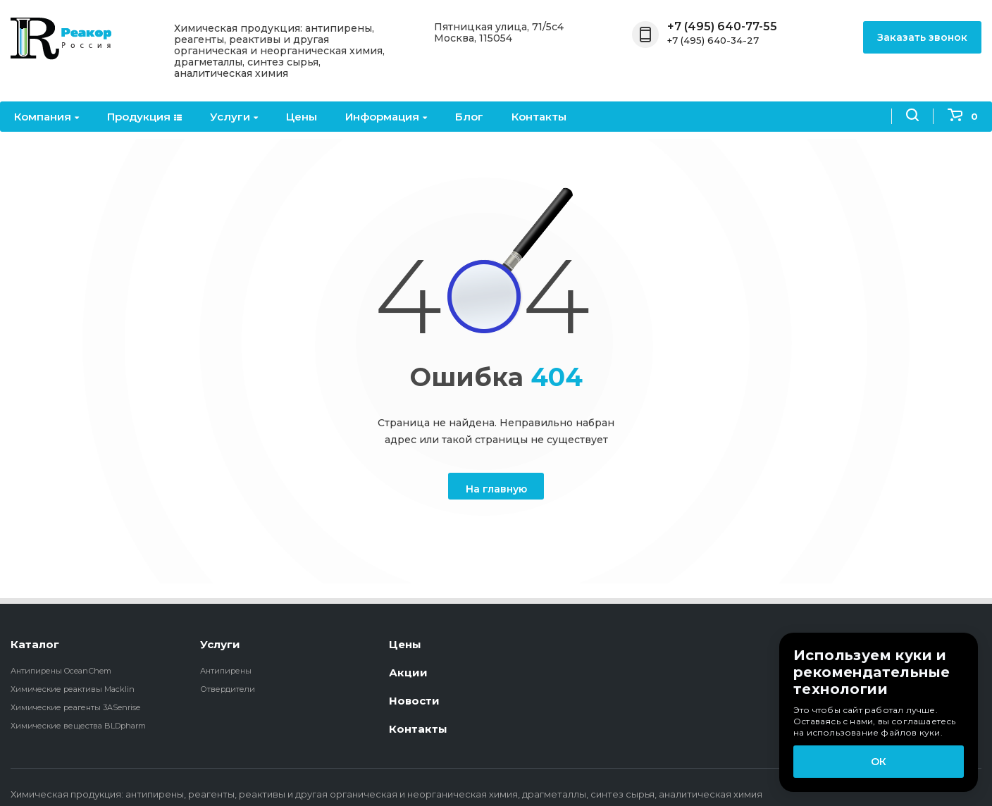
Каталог (35, 644)
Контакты (539, 116)
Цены (301, 116)
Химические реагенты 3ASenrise (75, 707)
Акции (408, 672)
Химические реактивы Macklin (73, 689)
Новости (414, 700)
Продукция (144, 116)
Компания (46, 116)
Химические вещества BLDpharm (78, 726)
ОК (878, 761)
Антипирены (226, 671)
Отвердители (227, 689)
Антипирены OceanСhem (61, 671)
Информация (386, 116)
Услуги (234, 116)
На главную (496, 489)
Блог (469, 116)
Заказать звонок (922, 37)
